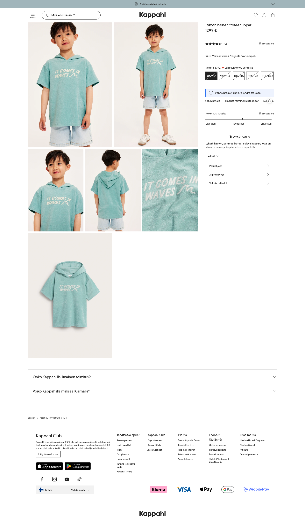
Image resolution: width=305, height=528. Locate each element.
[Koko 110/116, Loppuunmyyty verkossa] (239, 76)
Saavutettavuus (185, 459)
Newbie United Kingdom (252, 440)
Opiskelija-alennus (249, 454)
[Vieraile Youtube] (67, 479)
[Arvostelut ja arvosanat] (239, 43)
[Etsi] (75, 15)
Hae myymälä (123, 459)
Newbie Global (247, 445)
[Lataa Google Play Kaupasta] (78, 466)
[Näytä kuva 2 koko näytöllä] (156, 84)
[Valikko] (32, 15)
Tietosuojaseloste (217, 449)
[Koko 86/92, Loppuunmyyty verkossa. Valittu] (211, 76)
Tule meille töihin (186, 449)
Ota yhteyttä (123, 454)
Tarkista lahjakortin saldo (126, 465)
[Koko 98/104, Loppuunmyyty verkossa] (225, 76)
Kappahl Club (154, 445)
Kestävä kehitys (186, 445)
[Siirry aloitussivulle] (152, 15)
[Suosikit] (255, 15)
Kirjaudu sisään (154, 440)
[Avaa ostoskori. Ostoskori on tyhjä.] (272, 15)
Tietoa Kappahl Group (189, 440)
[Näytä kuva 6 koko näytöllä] (70, 295)
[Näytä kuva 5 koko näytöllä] (170, 190)
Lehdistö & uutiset (187, 454)
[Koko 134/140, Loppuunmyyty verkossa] (267, 76)
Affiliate (244, 449)
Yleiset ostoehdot (217, 445)
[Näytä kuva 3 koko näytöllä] (55, 190)
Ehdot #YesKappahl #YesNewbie (219, 460)
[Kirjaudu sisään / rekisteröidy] (264, 15)
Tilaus (119, 449)
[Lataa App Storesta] (49, 466)
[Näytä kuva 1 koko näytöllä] (70, 84)
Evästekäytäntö (216, 454)
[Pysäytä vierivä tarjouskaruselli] (269, 100)
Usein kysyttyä (124, 445)
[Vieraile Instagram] (54, 479)
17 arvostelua (266, 113)
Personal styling (124, 471)
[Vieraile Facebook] (42, 479)
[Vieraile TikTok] (79, 479)
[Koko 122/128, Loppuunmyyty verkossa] (252, 76)
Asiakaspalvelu (124, 440)
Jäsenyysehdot (154, 449)
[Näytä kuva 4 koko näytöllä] (112, 190)
